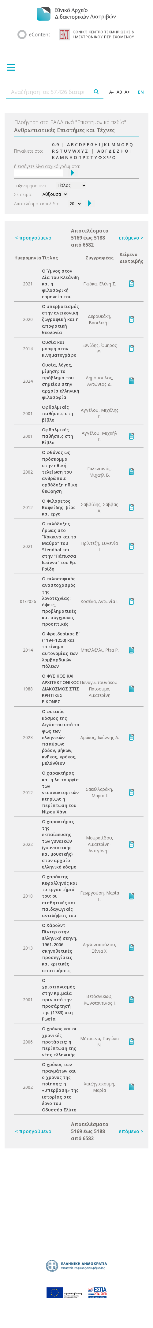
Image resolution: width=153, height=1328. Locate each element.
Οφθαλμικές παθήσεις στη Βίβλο (57, 436)
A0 (119, 92)
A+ (127, 92)
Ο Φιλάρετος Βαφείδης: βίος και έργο (59, 507)
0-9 (55, 144)
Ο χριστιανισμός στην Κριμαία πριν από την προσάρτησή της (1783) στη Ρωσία (58, 999)
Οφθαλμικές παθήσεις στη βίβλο (57, 413)
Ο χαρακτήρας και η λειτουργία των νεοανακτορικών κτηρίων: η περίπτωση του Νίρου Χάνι (60, 792)
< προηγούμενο (33, 237)
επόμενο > (131, 237)
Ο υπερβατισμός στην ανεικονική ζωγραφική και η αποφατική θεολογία (60, 319)
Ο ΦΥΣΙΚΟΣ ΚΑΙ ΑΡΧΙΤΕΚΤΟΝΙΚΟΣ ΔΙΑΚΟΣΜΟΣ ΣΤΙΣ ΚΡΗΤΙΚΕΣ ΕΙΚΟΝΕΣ (60, 689)
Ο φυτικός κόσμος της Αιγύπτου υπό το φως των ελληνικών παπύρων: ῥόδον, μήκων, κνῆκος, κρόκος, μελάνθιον (60, 737)
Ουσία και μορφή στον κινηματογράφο (59, 348)
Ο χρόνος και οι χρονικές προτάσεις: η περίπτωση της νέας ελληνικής (59, 1041)
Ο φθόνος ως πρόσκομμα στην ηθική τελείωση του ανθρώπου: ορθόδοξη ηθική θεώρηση (59, 471)
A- (111, 92)
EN (141, 92)
